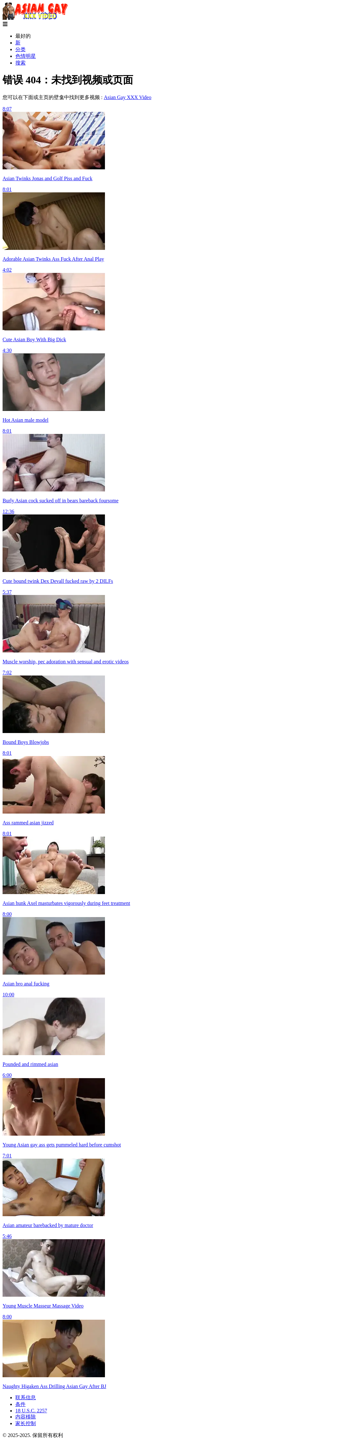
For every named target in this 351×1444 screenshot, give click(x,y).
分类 (20, 49)
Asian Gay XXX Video (127, 97)
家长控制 (25, 1423)
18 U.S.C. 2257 (31, 1410)
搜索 (20, 63)
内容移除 (25, 1416)
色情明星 (25, 56)
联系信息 (25, 1397)
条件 (20, 1404)
